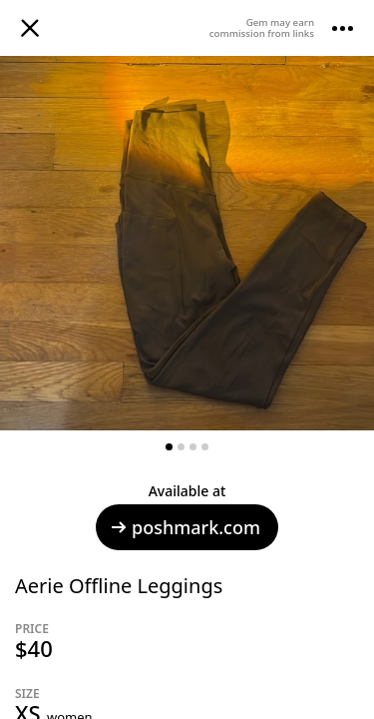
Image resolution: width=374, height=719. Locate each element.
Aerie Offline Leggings (118, 585)
